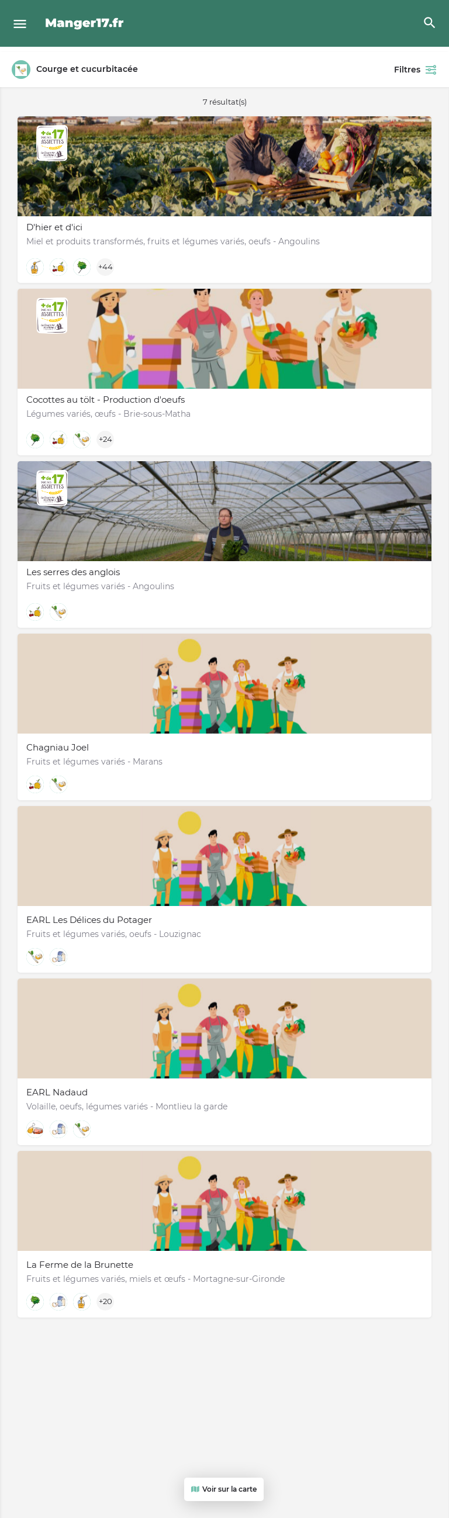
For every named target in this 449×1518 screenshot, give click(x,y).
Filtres (415, 69)
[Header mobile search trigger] (429, 22)
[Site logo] (86, 23)
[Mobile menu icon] (20, 23)
